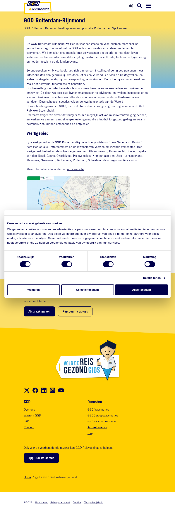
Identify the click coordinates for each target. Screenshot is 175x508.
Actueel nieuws (97, 427)
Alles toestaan (141, 289)
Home (27, 477)
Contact (29, 427)
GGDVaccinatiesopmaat (102, 421)
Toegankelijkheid (93, 502)
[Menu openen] (148, 5)
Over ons (29, 409)
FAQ (26, 421)
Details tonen (152, 277)
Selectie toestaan (87, 289)
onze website (75, 169)
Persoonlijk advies (75, 311)
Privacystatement (60, 502)
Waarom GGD (32, 415)
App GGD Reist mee (41, 458)
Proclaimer (41, 502)
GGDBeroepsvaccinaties (103, 415)
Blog (90, 433)
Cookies (77, 502)
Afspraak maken (39, 311)
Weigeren (33, 289)
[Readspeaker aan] (130, 5)
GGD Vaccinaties (98, 409)
